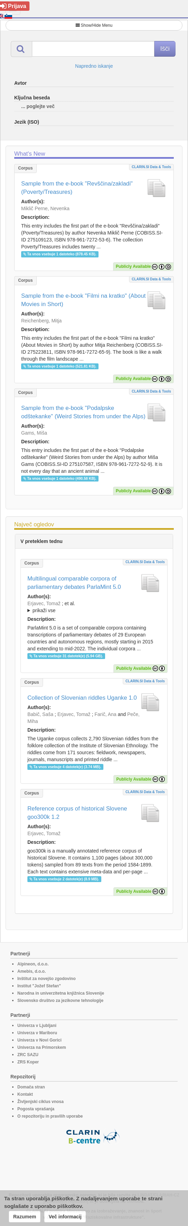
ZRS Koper (28, 1062)
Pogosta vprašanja (35, 1108)
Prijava (13, 6)
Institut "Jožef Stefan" (39, 986)
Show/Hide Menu (94, 25)
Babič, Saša (40, 714)
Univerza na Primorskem (41, 1047)
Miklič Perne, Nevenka (45, 208)
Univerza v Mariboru (37, 1032)
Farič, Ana (106, 714)
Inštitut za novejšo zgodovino (46, 978)
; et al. (94, 607)
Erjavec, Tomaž (43, 603)
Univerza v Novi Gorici (39, 1040)
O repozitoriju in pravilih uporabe (50, 1116)
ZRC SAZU (28, 1054)
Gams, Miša (34, 433)
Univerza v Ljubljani (37, 1025)
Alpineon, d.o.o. (33, 964)
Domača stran (31, 1087)
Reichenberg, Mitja (41, 320)
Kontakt (25, 1094)
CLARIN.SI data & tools (151, 167)
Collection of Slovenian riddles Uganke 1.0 (82, 697)
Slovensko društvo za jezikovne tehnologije (60, 1000)
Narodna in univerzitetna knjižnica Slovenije (60, 993)
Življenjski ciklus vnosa (40, 1101)
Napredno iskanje (94, 66)
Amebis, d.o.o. (31, 971)
